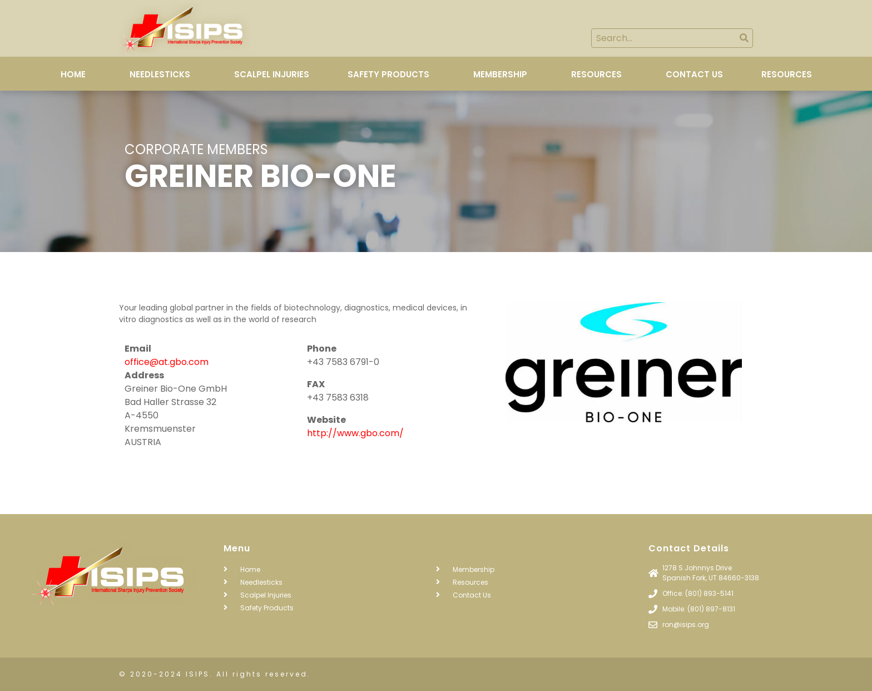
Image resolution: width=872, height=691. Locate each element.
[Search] (743, 38)
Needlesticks (160, 74)
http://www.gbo (342, 433)
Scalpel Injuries (271, 74)
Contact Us (694, 74)
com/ (391, 433)
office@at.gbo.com (167, 362)
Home (73, 74)
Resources (596, 74)
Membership (500, 74)
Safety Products (388, 74)
